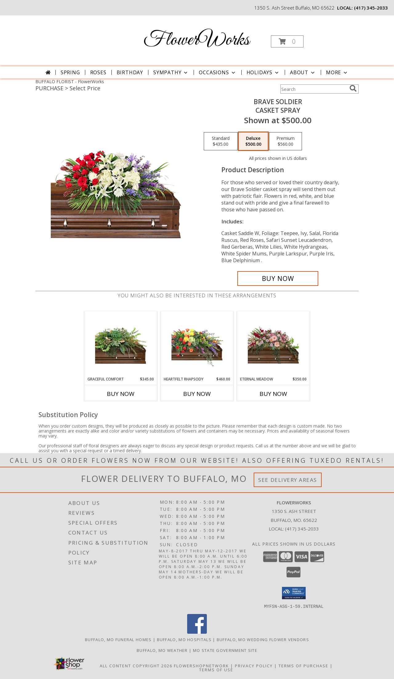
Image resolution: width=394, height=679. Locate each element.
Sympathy (171, 72)
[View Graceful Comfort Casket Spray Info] (121, 344)
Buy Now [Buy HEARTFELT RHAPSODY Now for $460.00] (197, 394)
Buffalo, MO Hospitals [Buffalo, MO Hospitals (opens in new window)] (184, 639)
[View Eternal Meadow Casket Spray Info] (273, 344)
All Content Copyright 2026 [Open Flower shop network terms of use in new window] (136, 665)
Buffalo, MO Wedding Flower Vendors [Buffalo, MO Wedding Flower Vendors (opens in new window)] (263, 639)
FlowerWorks (196, 40)
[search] (353, 88)
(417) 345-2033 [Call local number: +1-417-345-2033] (371, 8)
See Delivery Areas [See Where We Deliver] (287, 479)
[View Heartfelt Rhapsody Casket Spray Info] (197, 343)
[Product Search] (314, 89)
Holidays (263, 72)
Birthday (130, 72)
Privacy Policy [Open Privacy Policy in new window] (254, 665)
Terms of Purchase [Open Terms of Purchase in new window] (303, 665)
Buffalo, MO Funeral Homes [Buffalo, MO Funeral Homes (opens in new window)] (118, 639)
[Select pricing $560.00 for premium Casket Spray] (285, 141)
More (337, 72)
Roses (98, 72)
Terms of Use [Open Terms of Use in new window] (216, 669)
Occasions (217, 72)
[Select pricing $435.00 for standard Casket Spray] (220, 141)
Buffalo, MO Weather (162, 650)
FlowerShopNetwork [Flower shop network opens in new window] (201, 665)
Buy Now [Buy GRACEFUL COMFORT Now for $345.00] (121, 394)
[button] (287, 41)
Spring (70, 72)
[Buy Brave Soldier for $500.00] (277, 278)
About (303, 72)
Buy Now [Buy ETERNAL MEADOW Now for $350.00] (273, 394)
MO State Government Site (225, 650)
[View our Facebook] (197, 632)
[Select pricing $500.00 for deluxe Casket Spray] (253, 141)
